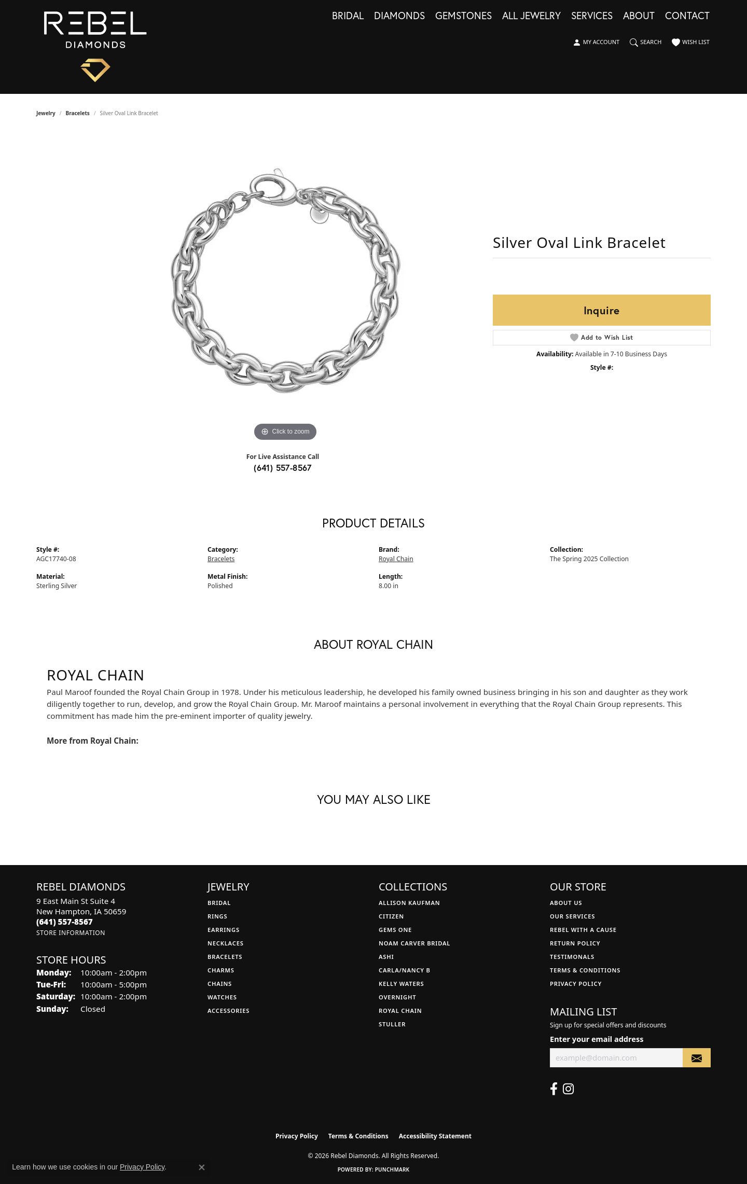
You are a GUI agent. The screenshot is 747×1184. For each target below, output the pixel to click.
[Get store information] (70, 932)
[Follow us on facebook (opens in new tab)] (554, 1089)
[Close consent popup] (202, 1167)
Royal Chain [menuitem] (400, 1010)
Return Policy (575, 943)
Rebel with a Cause (583, 930)
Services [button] (592, 16)
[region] (285, 288)
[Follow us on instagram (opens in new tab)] (568, 1089)
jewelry (46, 113)
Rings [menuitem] (217, 916)
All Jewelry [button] (531, 16)
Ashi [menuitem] (386, 956)
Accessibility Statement (435, 1136)
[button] (596, 42)
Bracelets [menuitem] (225, 956)
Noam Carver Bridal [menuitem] (414, 943)
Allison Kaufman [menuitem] (409, 903)
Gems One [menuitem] (395, 930)
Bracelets (78, 113)
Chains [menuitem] (220, 983)
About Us (566, 903)
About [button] (639, 16)
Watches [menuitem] (222, 997)
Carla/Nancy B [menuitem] (405, 970)
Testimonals (572, 956)
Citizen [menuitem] (391, 916)
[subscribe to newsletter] (697, 1057)
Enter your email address (596, 1039)
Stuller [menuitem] (392, 1024)
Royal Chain (396, 558)
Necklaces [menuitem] (226, 943)
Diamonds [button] (399, 16)
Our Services (572, 916)
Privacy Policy (576, 983)
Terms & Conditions (585, 970)
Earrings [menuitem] (224, 930)
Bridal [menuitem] (219, 903)
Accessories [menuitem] (229, 1010)
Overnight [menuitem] (397, 997)
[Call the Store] (64, 921)
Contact (687, 16)
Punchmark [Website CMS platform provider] (392, 1169)
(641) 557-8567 (283, 467)
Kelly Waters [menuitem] (401, 983)
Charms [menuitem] (221, 970)
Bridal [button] (348, 16)
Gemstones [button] (463, 16)
